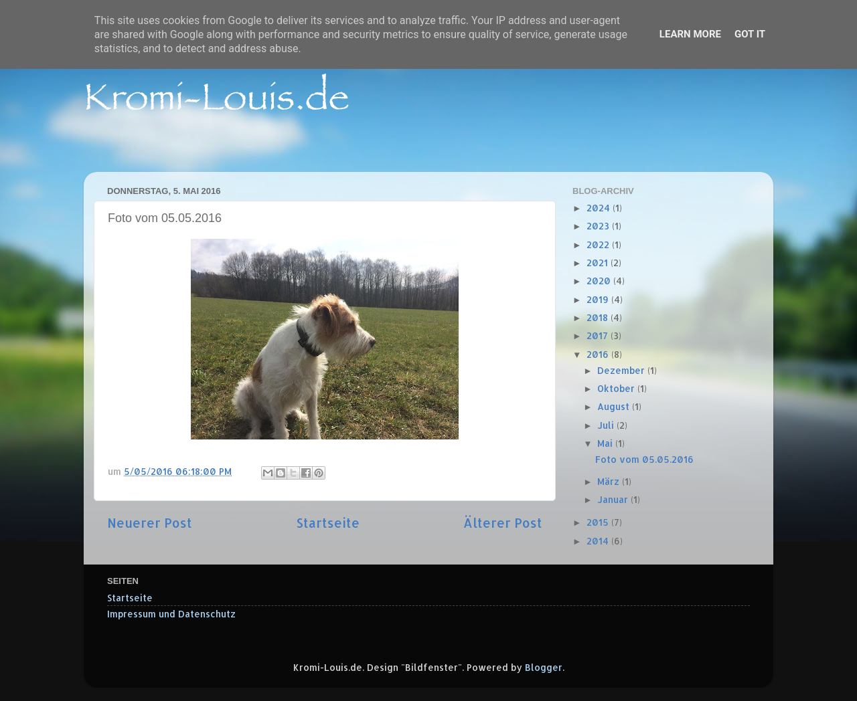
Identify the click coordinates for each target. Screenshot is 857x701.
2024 (600, 207)
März (609, 481)
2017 (599, 335)
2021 (599, 262)
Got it (749, 34)
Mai (606, 443)
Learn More (690, 34)
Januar (614, 499)
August (614, 406)
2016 (599, 354)
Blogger (543, 667)
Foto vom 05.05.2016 (644, 459)
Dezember (622, 370)
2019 (599, 299)
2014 (599, 540)
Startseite (328, 522)
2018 (599, 317)
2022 (599, 244)
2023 (599, 225)
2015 (599, 522)
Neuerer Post (149, 522)
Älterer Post (502, 522)
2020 (600, 280)
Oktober (617, 388)
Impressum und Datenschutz (171, 613)
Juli (607, 425)
